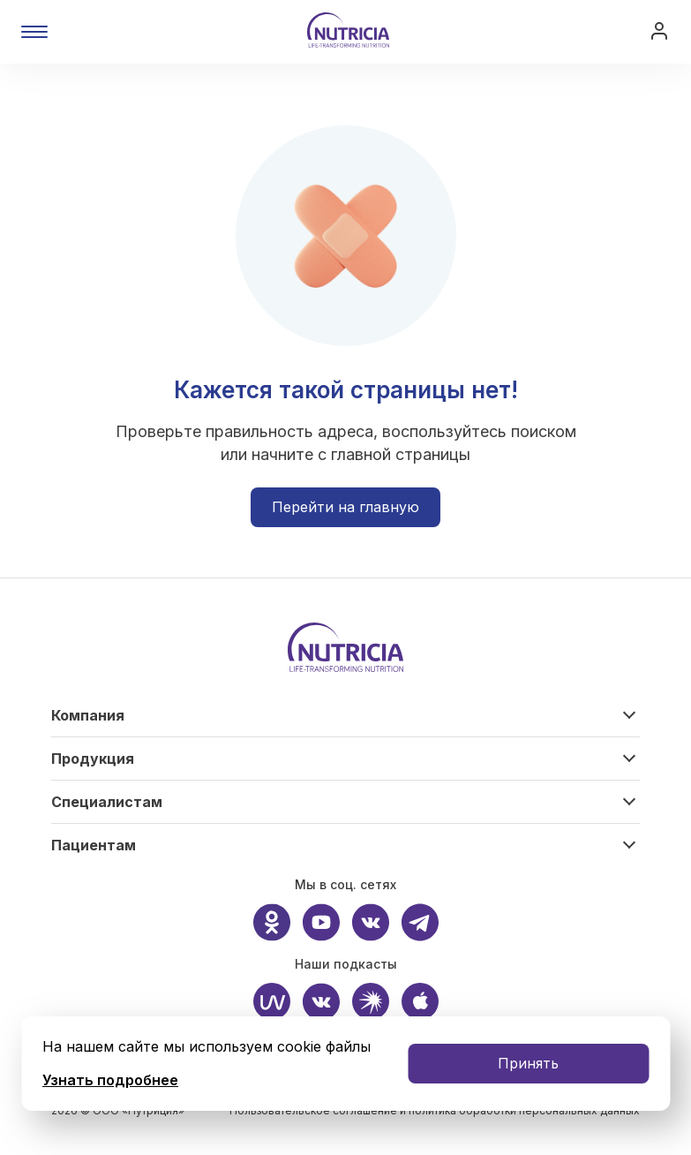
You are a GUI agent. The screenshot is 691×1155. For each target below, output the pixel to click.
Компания (87, 715)
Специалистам (106, 802)
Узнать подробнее (110, 1080)
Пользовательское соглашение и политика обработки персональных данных (434, 1110)
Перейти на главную (345, 507)
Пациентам (93, 845)
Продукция (92, 758)
